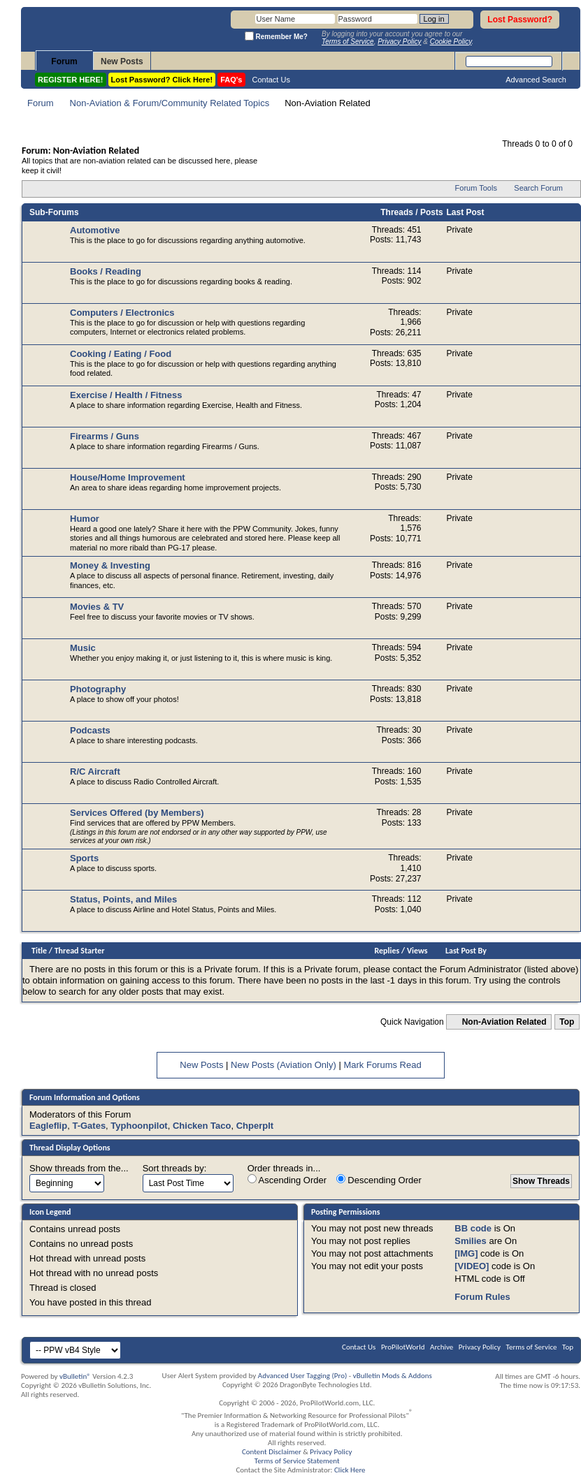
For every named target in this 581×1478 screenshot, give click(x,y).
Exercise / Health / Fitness (126, 395)
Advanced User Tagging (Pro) (302, 1375)
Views (417, 951)
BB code (473, 1228)
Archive (441, 1347)
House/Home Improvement (127, 477)
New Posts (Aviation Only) (283, 1065)
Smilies (470, 1241)
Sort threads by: (175, 1168)
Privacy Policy (480, 1347)
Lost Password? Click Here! (162, 79)
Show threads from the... (79, 1168)
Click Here (350, 1470)
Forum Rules (482, 1297)
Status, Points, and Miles (123, 899)
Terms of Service (531, 1347)
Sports (84, 858)
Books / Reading (105, 271)
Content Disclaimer (271, 1451)
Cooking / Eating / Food (120, 354)
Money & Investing (110, 565)
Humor (84, 518)
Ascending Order (287, 1179)
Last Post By (466, 951)
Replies (387, 951)
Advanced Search (535, 79)
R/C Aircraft (95, 771)
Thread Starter (80, 951)
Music (83, 648)
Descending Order (379, 1179)
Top (566, 1022)
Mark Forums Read (382, 1065)
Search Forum (538, 188)
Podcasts (90, 730)
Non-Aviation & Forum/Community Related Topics (170, 103)
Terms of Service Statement (297, 1460)
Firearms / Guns (104, 436)
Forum (64, 61)
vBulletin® (75, 1376)
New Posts (122, 61)
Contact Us (271, 79)
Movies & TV (97, 606)
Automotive (95, 230)
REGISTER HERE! (70, 79)
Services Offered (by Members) (136, 812)
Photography (98, 689)
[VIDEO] (471, 1266)
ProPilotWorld (403, 1347)
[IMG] (466, 1253)
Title (39, 951)
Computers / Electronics (122, 312)
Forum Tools (476, 188)
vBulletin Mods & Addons (392, 1375)
